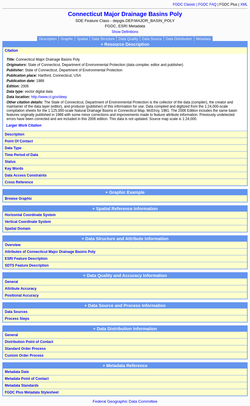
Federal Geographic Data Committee (125, 401)
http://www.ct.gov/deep (49, 97)
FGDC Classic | (185, 4)
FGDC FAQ (207, 4)
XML (244, 4)
